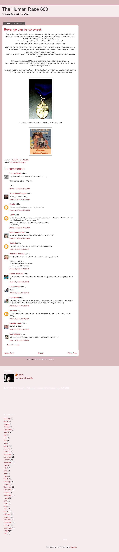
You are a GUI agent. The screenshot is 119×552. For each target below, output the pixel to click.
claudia (12, 204)
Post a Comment (13, 345)
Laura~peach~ (15, 287)
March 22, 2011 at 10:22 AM (20, 199)
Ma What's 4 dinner (17, 254)
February (7, 419)
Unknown (13, 310)
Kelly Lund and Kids (17, 232)
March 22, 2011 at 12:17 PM (20, 210)
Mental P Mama (15, 323)
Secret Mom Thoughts (18, 193)
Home (40, 353)
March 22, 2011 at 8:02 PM (19, 306)
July (5, 435)
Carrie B (13, 243)
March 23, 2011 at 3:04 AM (19, 319)
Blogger (73, 547)
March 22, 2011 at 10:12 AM (20, 189)
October (6, 427)
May (5, 441)
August (6, 432)
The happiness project (17, 162)
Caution (20, 375)
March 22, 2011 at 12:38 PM (20, 238)
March (6, 421)
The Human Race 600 (25, 9)
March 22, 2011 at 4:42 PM (19, 282)
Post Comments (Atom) (45, 359)
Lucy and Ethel (15, 173)
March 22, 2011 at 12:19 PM (20, 228)
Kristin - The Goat (16, 274)
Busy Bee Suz (15, 334)
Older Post (72, 353)
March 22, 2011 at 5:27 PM (19, 293)
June (5, 438)
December (7, 454)
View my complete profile (24, 378)
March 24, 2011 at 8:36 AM (19, 340)
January (6, 424)
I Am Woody (14, 297)
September (8, 430)
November (7, 457)
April (5, 443)
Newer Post (9, 353)
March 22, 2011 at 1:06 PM (19, 249)
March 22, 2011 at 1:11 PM (19, 269)
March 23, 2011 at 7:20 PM (19, 329)
